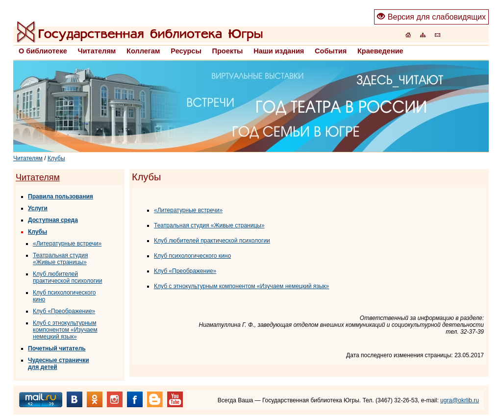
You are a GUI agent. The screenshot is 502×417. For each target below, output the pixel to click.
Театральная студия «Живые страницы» (60, 259)
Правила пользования (60, 196)
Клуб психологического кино (192, 255)
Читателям (28, 158)
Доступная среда (53, 220)
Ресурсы (186, 51)
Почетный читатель (57, 348)
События (331, 51)
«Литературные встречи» (67, 243)
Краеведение (380, 51)
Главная (139, 32)
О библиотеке (43, 51)
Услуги (38, 208)
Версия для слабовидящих (431, 17)
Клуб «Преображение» (64, 311)
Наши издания (278, 51)
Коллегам (143, 51)
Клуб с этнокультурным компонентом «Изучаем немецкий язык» (65, 329)
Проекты (227, 51)
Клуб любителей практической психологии (67, 277)
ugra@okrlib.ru (459, 400)
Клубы (56, 158)
